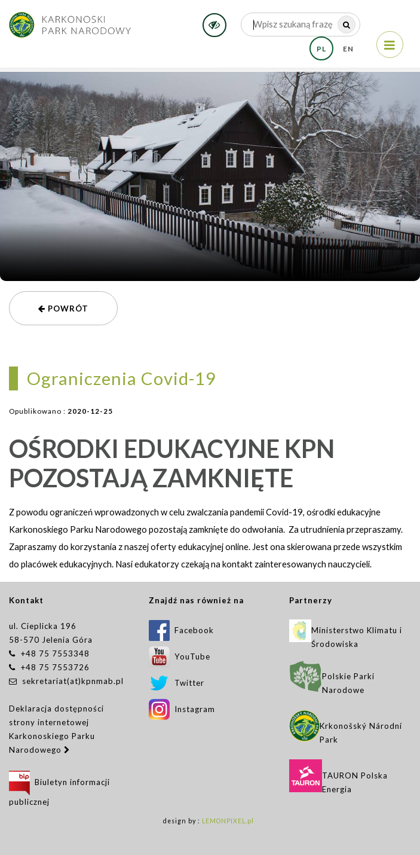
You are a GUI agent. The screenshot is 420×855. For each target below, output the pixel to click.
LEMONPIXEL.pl (228, 821)
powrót (63, 308)
